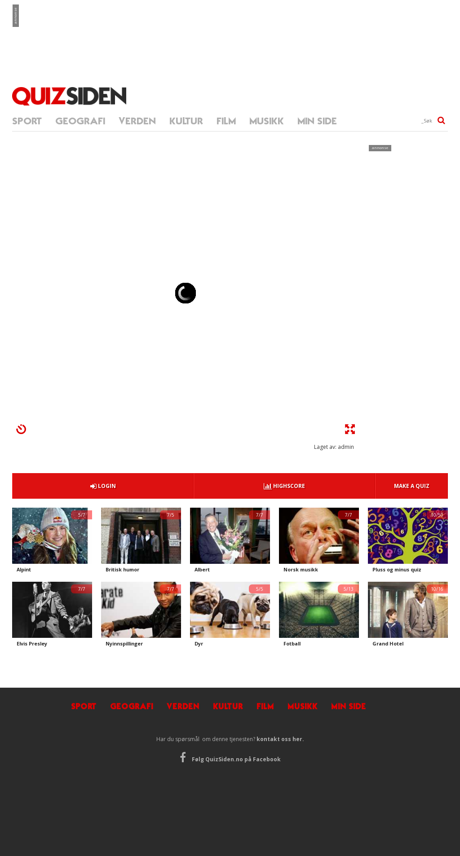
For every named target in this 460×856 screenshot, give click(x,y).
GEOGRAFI (80, 120)
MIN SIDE (317, 120)
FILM (226, 120)
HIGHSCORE (284, 486)
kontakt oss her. (280, 739)
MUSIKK (266, 120)
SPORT (27, 120)
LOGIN (103, 486)
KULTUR (186, 120)
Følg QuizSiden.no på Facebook (230, 759)
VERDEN (137, 120)
